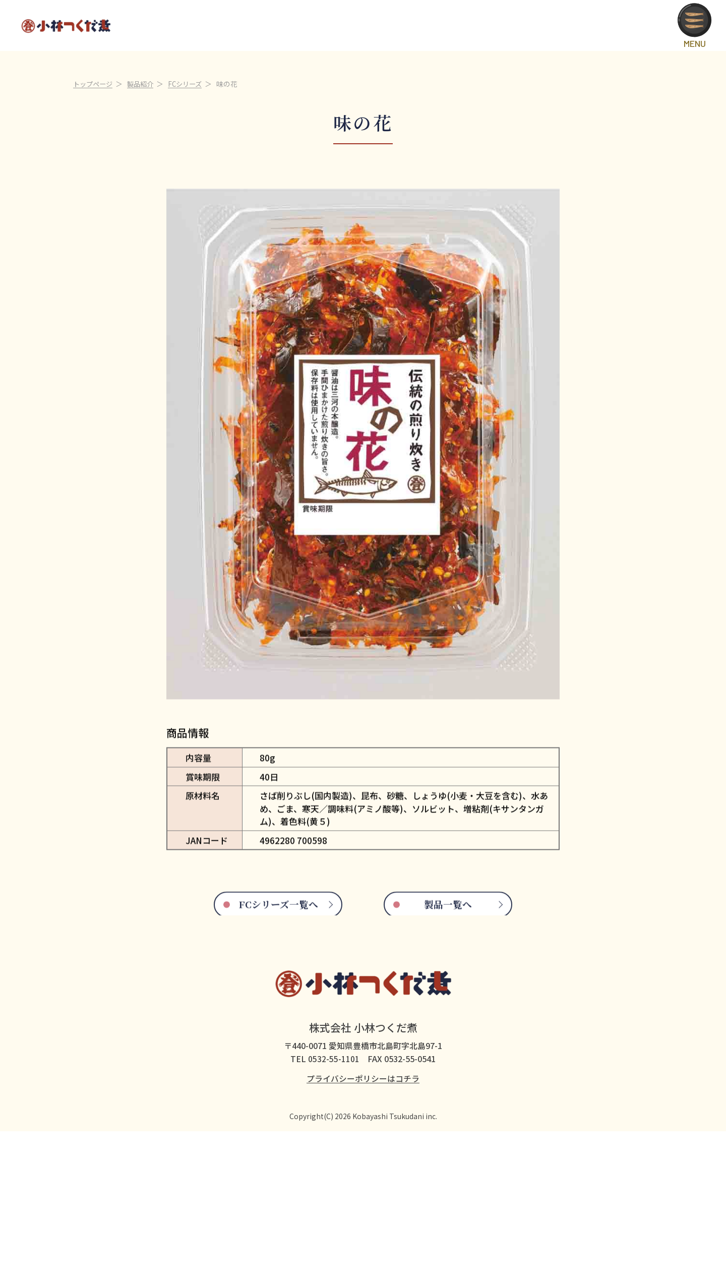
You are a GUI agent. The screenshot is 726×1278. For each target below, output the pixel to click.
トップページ (94, 223)
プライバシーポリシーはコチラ (363, 1225)
